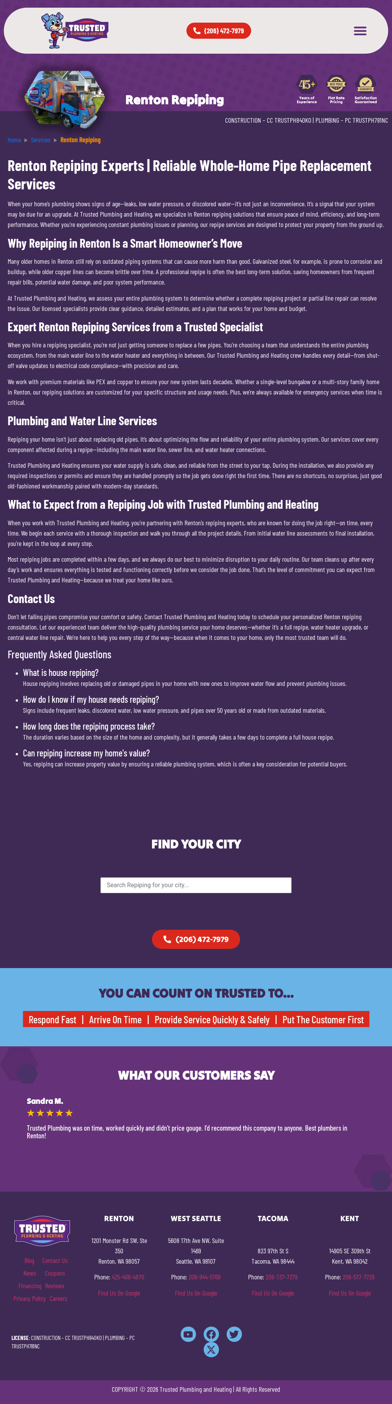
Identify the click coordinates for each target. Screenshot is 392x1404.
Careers (58, 1298)
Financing (29, 1285)
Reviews (54, 1285)
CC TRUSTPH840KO (289, 120)
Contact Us (55, 1260)
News (29, 1273)
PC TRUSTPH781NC (366, 120)
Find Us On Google (119, 1293)
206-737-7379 (281, 1276)
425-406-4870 (128, 1276)
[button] (360, 30)
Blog (29, 1260)
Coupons (55, 1273)
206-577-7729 (358, 1276)
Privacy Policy (29, 1298)
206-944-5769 (204, 1276)
